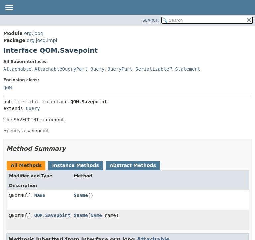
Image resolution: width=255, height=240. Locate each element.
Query (97, 69)
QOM (7, 87)
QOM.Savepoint (52, 215)
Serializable (152, 69)
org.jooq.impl (42, 40)
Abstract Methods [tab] (133, 165)
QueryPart (119, 69)
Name (39, 195)
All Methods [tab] (26, 165)
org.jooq (33, 33)
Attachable (17, 69)
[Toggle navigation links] (9, 8)
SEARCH (151, 20)
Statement (187, 69)
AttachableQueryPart (60, 69)
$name (81, 195)
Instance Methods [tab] (75, 165)
